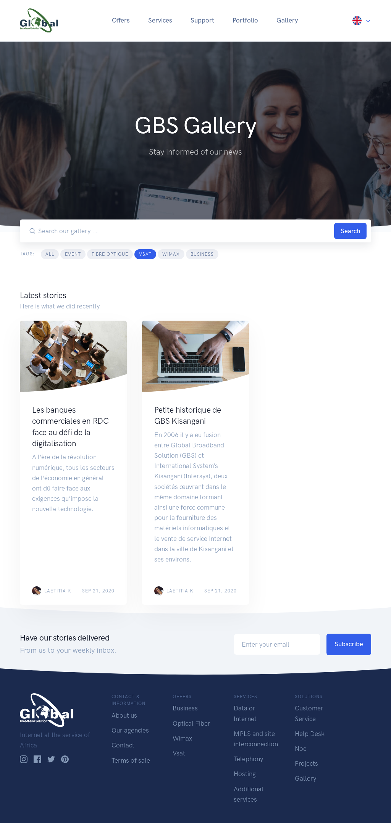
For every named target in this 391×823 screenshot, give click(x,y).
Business (185, 708)
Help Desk (310, 733)
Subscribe (348, 644)
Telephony (248, 759)
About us (124, 715)
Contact (122, 745)
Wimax (182, 738)
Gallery (287, 20)
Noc (300, 748)
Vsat (179, 753)
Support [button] (202, 20)
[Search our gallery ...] (185, 230)
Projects (306, 763)
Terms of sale (130, 760)
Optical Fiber (191, 723)
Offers (121, 20)
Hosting (245, 774)
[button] (361, 20)
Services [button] (160, 20)
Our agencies (130, 730)
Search (350, 231)
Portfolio (245, 20)
